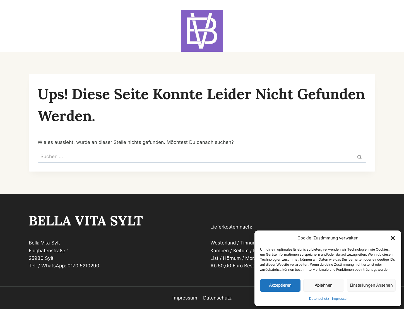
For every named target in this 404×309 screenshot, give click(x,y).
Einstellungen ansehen (371, 285)
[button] (393, 238)
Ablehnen (324, 285)
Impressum (341, 298)
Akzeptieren (280, 285)
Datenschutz (319, 298)
